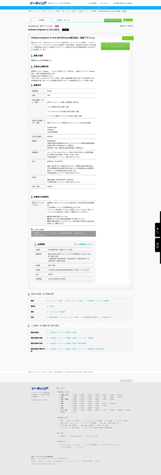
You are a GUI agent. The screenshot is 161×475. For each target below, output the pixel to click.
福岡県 (75, 410)
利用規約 (49, 461)
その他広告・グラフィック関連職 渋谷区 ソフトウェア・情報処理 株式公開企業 (76, 349)
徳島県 (75, 408)
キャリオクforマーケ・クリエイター (111, 444)
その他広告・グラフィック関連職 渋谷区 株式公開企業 (68, 343)
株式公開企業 (53, 317)
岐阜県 (75, 401)
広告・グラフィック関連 (68, 11)
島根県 (82, 405)
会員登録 (93, 3)
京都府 (82, 403)
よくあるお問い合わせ (76, 436)
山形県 (112, 395)
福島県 (119, 395)
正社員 (50, 372)
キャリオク (77, 444)
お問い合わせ (41, 461)
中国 (62, 405)
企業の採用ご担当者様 (87, 461)
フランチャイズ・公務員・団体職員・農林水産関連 (98, 427)
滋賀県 (75, 403)
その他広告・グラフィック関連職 (87, 11)
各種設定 (63, 436)
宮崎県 (112, 410)
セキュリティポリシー (74, 461)
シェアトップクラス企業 (70, 317)
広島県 (97, 405)
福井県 (97, 399)
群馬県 (90, 397)
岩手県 (90, 395)
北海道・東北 (64, 395)
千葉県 (105, 397)
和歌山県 (112, 403)
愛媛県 (90, 408)
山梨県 (105, 399)
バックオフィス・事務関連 (88, 423)
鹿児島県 (120, 410)
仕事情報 (41, 20)
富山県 (82, 399)
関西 (62, 403)
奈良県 (105, 403)
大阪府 (90, 403)
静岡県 (82, 401)
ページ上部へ (127, 381)
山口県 (105, 405)
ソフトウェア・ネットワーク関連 (92, 421)
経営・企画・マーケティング (69, 423)
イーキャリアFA (65, 444)
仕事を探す (67, 3)
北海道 (75, 395)
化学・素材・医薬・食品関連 (69, 425)
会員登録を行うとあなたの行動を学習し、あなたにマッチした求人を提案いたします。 (80, 8)
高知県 (97, 408)
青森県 (82, 395)
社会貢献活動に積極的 (90, 317)
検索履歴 (157, 246)
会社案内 (33, 461)
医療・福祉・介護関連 (87, 425)
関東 (62, 397)
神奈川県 (120, 397)
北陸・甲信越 (64, 399)
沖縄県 (128, 410)
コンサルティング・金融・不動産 (70, 427)
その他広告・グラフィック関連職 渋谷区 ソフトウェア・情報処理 (71, 338)
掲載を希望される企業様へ (124, 3)
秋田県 (105, 395)
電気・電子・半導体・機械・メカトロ (110, 423)
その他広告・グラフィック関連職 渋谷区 (63, 332)
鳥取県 (75, 405)
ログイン (106, 3)
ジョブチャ (80, 447)
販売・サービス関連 (73, 421)
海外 (74, 412)
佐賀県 (82, 410)
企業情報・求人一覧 (63, 20)
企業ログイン (98, 461)
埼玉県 (97, 397)
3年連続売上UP (107, 317)
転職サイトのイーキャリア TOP (37, 11)
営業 (62, 421)
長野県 (112, 399)
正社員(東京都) (58, 372)
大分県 (105, 410)
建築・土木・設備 (103, 425)
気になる (129, 20)
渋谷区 (51, 306)
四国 (62, 408)
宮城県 (97, 395)
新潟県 (75, 399)
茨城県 (75, 397)
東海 (62, 401)
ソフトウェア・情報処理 (57, 312)
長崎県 (90, 410)
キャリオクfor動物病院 (91, 444)
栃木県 (82, 397)
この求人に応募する (112, 20)
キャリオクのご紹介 (92, 436)
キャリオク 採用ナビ (66, 447)
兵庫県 (97, 403)
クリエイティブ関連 (53, 11)
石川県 (90, 399)
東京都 (112, 397)
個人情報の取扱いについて (60, 461)
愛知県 (90, 401)
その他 (63, 412)
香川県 (82, 408)
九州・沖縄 (64, 410)
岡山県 (90, 405)
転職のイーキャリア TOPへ (40, 400)
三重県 (97, 401)
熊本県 (97, 410)
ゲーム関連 (109, 421)
